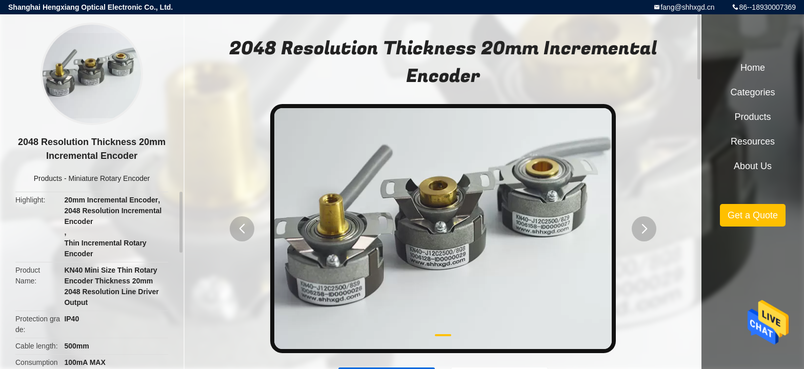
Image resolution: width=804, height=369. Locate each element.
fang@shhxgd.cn (687, 7)
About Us (753, 166)
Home (752, 68)
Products (48, 178)
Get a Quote (753, 215)
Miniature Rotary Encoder (109, 178)
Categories (752, 92)
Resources (753, 141)
